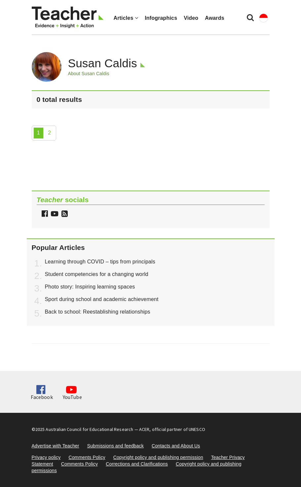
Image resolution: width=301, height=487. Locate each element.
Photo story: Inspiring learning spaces (90, 286)
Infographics (161, 18)
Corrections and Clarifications (137, 464)
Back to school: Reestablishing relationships (97, 312)
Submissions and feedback (115, 445)
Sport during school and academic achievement (102, 299)
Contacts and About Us (176, 445)
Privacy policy (46, 457)
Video (191, 18)
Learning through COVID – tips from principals (100, 261)
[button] (64, 214)
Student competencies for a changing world (96, 274)
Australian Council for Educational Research (89, 429)
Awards (214, 18)
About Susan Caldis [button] (88, 73)
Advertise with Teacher (55, 445)
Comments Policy (86, 457)
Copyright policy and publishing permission (158, 457)
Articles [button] (126, 18)
